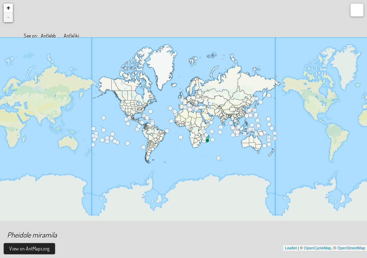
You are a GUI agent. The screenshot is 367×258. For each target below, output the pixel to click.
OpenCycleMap (317, 248)
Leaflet (291, 248)
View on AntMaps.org (29, 248)
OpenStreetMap (351, 248)
